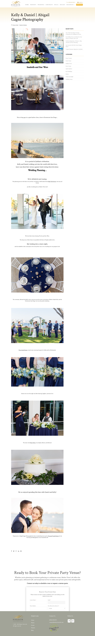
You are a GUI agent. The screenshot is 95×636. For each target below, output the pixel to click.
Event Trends (69, 58)
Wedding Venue (69, 79)
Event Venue (68, 61)
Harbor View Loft (23, 624)
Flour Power (33, 442)
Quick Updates (23, 25)
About (32, 620)
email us (80, 2)
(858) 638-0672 (70, 2)
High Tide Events (52, 181)
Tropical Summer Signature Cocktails (74, 49)
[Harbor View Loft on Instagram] (72, 620)
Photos (32, 622)
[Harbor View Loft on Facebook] (69, 620)
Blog (32, 630)
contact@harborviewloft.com (56, 622)
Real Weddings (69, 71)
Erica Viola (15, 25)
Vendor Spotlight (69, 76)
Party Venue (68, 66)
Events (32, 625)
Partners (33, 627)
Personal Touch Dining (53, 536)
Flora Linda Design (23, 350)
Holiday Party (69, 63)
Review (67, 74)
